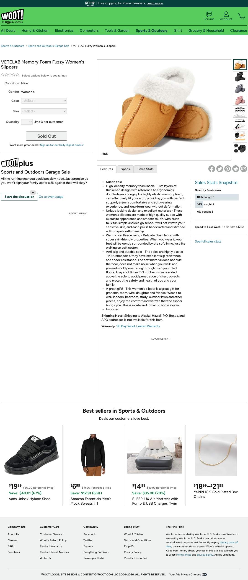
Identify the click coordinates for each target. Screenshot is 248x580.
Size (16, 111)
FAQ (10, 546)
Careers (13, 540)
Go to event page (51, 197)
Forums (209, 16)
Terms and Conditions (137, 540)
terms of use (184, 554)
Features (106, 169)
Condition (12, 83)
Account (226, 16)
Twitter (88, 540)
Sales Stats (146, 169)
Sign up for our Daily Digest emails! (62, 145)
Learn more (155, 3)
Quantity (12, 122)
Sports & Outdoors (12, 45)
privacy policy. (205, 554)
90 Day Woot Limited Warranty (138, 326)
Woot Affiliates (133, 534)
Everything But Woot (96, 552)
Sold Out (46, 136)
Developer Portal (93, 558)
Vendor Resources (135, 558)
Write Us (45, 558)
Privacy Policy (132, 552)
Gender (13, 92)
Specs (125, 169)
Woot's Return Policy (53, 540)
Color (15, 101)
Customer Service (51, 534)
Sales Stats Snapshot (216, 182)
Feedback (14, 552)
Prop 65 (129, 546)
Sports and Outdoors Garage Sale (48, 45)
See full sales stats (208, 241)
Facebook (89, 534)
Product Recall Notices (54, 552)
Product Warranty (51, 546)
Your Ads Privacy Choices (185, 574)
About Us (13, 534)
